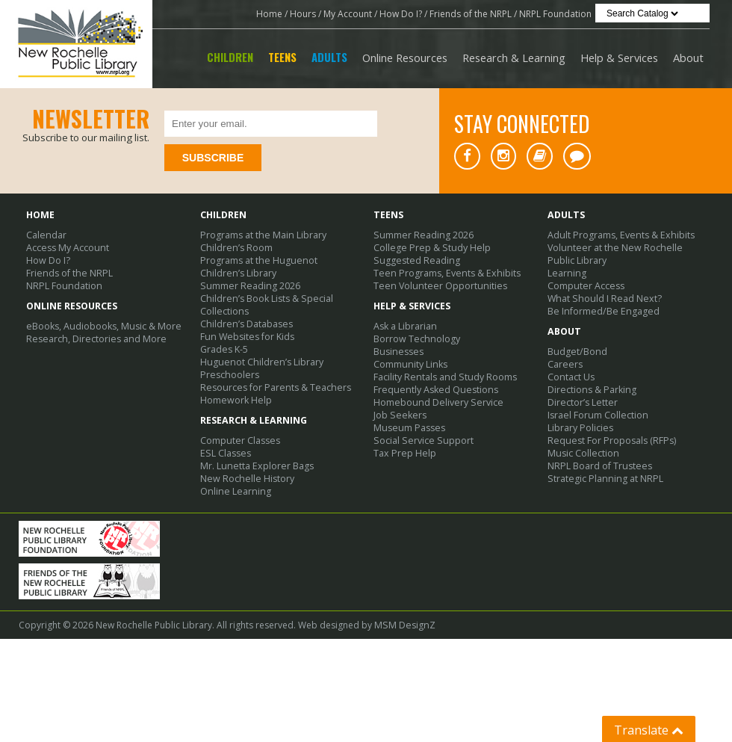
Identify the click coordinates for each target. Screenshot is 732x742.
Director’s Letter (581, 402)
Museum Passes (407, 427)
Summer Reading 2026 (247, 285)
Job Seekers (398, 415)
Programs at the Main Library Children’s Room (261, 241)
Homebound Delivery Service (435, 402)
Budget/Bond (576, 351)
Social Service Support (420, 440)
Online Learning (233, 491)
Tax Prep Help (403, 453)
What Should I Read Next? (601, 298)
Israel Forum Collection (596, 415)
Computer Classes (239, 440)
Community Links (409, 364)
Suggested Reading (413, 260)
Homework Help (235, 400)
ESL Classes (224, 453)
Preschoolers (228, 374)
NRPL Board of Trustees (598, 466)
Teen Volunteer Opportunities (436, 285)
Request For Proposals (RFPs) (609, 440)
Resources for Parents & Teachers (272, 387)
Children (230, 57)
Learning (566, 273)
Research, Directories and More (93, 339)
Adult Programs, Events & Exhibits (618, 235)
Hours (303, 13)
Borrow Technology (415, 339)
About (688, 57)
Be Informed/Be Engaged (601, 311)
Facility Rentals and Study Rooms (442, 377)
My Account (347, 13)
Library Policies (580, 427)
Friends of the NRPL (470, 13)
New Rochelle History (245, 478)
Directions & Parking (590, 389)
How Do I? (400, 13)
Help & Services (619, 57)
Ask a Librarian (404, 326)
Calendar (45, 235)
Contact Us (571, 377)
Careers (564, 364)
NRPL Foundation (555, 13)
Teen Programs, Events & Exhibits (443, 273)
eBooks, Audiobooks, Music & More (101, 326)
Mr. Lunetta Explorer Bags (254, 466)
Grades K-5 (223, 349)
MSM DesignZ (402, 652)
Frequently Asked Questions (432, 389)
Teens (282, 57)
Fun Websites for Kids (245, 336)
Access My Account (66, 247)
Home (269, 13)
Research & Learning (513, 57)
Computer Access (585, 285)
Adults (329, 57)
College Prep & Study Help (429, 247)
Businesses (397, 351)
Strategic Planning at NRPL (602, 478)
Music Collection (582, 453)
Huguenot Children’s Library (259, 362)
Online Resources (404, 57)
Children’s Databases (245, 324)
